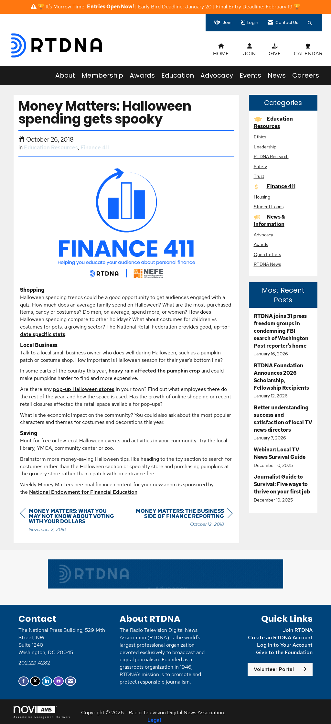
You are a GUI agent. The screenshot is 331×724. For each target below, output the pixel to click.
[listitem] (283, 335)
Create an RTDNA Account (280, 637)
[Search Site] (310, 22)
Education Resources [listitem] (273, 122)
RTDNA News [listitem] (267, 264)
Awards (142, 75)
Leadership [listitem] (265, 147)
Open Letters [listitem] (267, 254)
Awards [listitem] (261, 244)
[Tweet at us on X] (35, 681)
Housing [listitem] (262, 197)
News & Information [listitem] (269, 220)
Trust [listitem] (259, 176)
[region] (184, 518)
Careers (305, 75)
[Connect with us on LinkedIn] (47, 681)
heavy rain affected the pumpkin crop (154, 370)
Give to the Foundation (284, 652)
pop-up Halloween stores (83, 389)
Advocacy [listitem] (263, 235)
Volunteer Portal (274, 669)
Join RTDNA (298, 630)
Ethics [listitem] (260, 137)
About (65, 75)
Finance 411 (95, 147)
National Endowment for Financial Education (83, 492)
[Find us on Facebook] (23, 681)
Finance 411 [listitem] (274, 186)
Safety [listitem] (260, 166)
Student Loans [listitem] (268, 206)
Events (250, 75)
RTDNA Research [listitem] (271, 156)
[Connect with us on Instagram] (58, 681)
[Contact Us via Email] (70, 681)
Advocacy (216, 75)
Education (177, 75)
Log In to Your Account (285, 645)
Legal (154, 720)
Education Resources (51, 147)
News (277, 75)
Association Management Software (42, 712)
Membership (102, 75)
